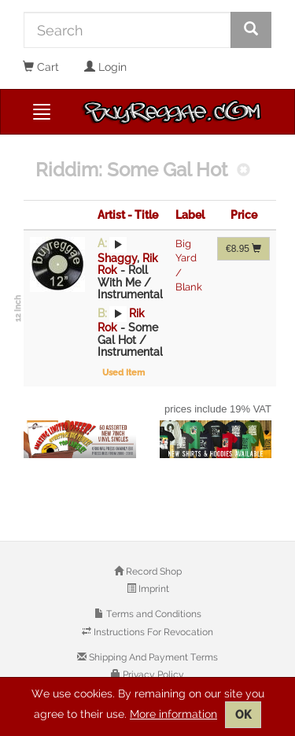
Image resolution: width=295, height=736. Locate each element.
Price (243, 215)
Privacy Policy (152, 674)
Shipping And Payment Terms (152, 657)
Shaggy (117, 258)
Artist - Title (128, 215)
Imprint (152, 588)
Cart (41, 67)
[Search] (127, 30)
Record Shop (153, 571)
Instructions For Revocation (152, 632)
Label (190, 215)
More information (173, 714)
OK (243, 714)
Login (105, 67)
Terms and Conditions (152, 613)
